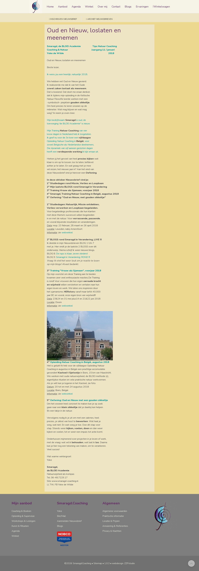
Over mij (102, 6)
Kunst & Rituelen (20, 526)
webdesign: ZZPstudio (123, 563)
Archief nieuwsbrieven (99, 19)
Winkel (89, 6)
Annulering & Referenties (115, 526)
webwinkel (67, 232)
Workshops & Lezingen (23, 521)
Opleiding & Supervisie (23, 516)
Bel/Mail (61, 516)
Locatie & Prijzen (111, 521)
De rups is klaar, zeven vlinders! (72, 253)
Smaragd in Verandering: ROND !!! (73, 257)
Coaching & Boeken (21, 511)
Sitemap (97, 563)
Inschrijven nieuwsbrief (63, 19)
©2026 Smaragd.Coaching (77, 563)
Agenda (76, 6)
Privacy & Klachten (111, 531)
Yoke (59, 511)
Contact (116, 6)
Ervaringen (142, 6)
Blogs (128, 6)
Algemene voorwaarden (114, 511)
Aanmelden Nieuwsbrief (69, 521)
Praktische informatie (113, 516)
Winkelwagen (161, 6)
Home (50, 6)
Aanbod (62, 6)
